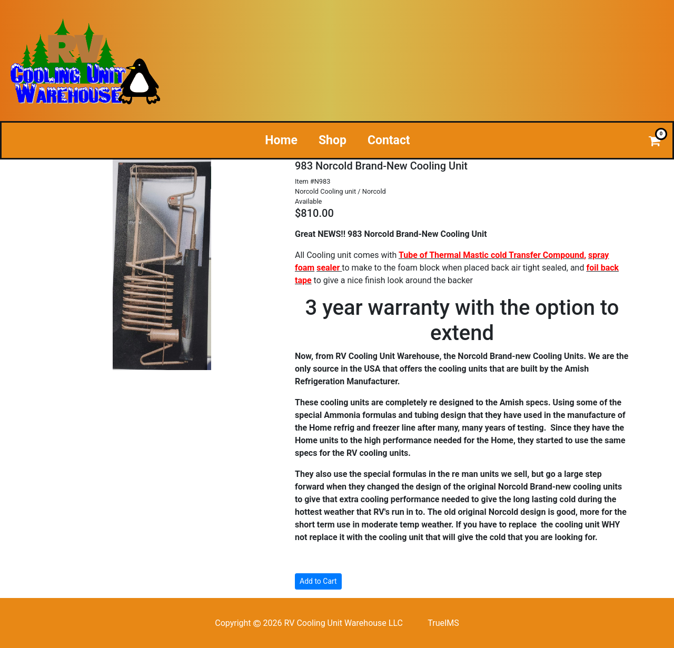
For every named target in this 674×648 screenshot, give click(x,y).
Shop (332, 140)
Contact (389, 140)
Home (281, 140)
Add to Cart (318, 581)
